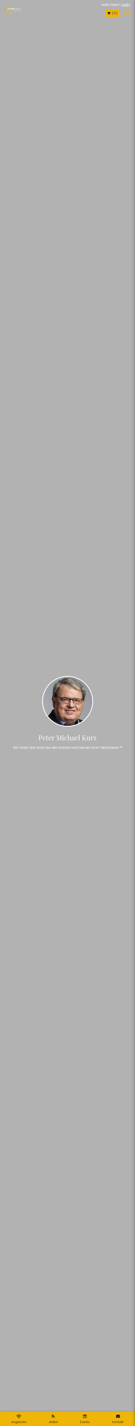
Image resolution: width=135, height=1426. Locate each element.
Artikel (53, 1419)
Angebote (18, 1419)
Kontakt (118, 1419)
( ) (112, 13)
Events (85, 1419)
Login (125, 4)
